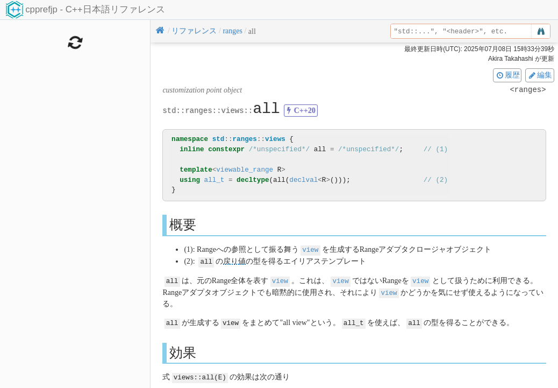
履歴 (507, 74)
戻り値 (234, 261)
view (310, 249)
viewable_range (244, 169)
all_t (214, 180)
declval (303, 180)
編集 (539, 74)
